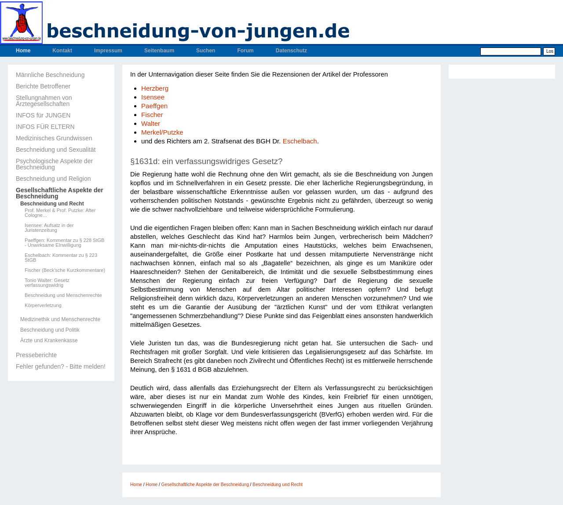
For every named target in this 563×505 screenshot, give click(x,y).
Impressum (108, 51)
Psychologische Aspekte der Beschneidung (54, 164)
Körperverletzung (43, 305)
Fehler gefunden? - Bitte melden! (61, 366)
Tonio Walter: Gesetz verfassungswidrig (47, 283)
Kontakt (62, 51)
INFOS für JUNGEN (43, 115)
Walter (150, 123)
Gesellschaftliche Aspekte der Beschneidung (59, 193)
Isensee (153, 97)
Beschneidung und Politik (50, 330)
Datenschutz (291, 51)
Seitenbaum (159, 51)
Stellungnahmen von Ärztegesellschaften (44, 101)
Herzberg (154, 88)
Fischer (152, 114)
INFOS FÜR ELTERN (45, 127)
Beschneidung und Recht (52, 203)
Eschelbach (300, 141)
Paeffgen (154, 106)
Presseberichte (36, 355)
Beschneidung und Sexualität (55, 149)
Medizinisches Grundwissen (54, 138)
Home (23, 51)
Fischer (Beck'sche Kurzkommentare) (65, 270)
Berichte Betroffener (43, 86)
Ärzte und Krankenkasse (49, 340)
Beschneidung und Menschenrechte (63, 295)
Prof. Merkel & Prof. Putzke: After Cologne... (60, 213)
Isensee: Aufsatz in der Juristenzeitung (49, 228)
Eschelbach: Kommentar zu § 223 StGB (61, 258)
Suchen (205, 51)
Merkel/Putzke (162, 132)
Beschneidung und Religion (53, 179)
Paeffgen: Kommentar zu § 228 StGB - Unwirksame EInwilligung (64, 243)
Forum (245, 51)
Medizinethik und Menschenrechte (60, 319)
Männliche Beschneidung (50, 75)
